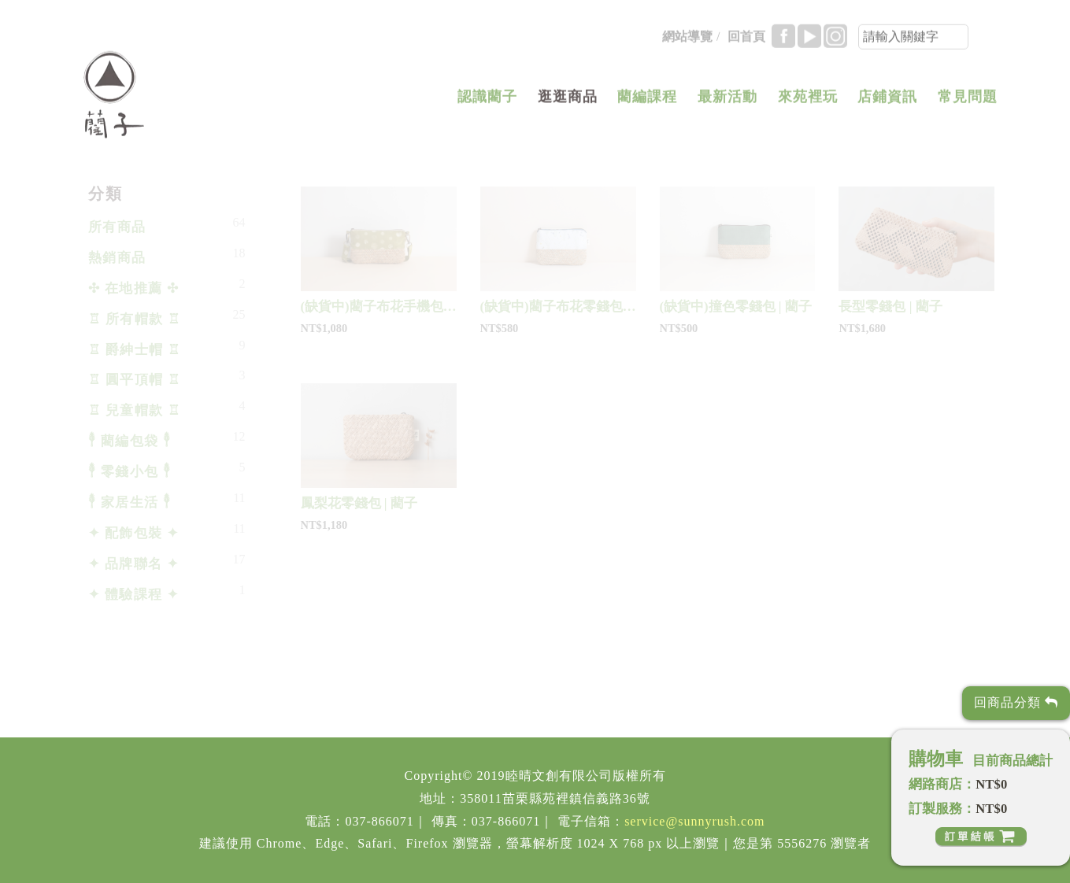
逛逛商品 (568, 101)
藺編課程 (647, 101)
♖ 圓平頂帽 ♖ (134, 379)
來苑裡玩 (808, 101)
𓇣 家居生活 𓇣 (130, 502)
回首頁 (746, 41)
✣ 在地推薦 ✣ (134, 288)
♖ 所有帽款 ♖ (134, 319)
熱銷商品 (117, 257)
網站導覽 (687, 41)
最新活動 (727, 101)
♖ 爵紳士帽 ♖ (134, 349)
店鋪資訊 (887, 101)
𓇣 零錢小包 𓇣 (130, 471)
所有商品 (117, 227)
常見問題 (968, 101)
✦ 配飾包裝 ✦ (134, 533)
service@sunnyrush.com (694, 821)
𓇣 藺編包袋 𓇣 (130, 441)
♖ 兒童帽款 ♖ (134, 410)
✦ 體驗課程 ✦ (134, 594)
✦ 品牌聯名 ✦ (134, 563)
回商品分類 (1016, 702)
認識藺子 (487, 101)
